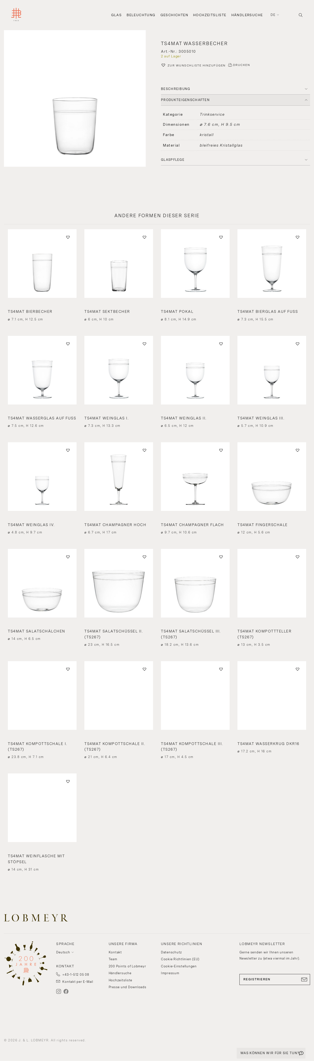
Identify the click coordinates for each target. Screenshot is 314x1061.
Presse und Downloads (127, 987)
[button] (78, 99)
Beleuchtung (141, 15)
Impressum (170, 973)
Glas (116, 15)
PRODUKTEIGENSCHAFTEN (185, 100)
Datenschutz (171, 952)
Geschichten (174, 15)
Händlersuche (247, 15)
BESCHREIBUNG (175, 89)
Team (113, 959)
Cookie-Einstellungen (179, 966)
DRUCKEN (241, 65)
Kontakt (115, 952)
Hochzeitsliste (209, 15)
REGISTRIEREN (274, 979)
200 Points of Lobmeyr (127, 966)
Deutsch (63, 952)
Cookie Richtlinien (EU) (180, 959)
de (273, 15)
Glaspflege (172, 160)
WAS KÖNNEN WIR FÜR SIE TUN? (269, 1053)
